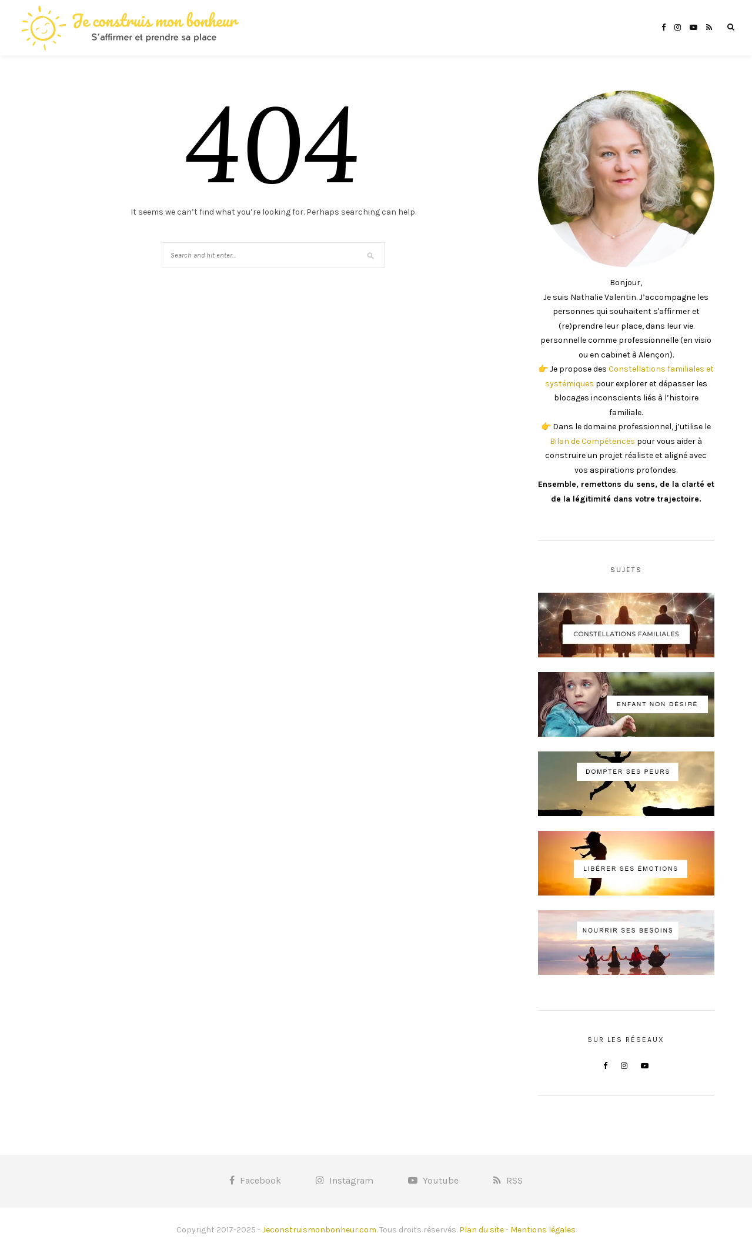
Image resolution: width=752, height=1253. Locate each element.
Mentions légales (543, 1230)
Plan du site (481, 1230)
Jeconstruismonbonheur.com (319, 1230)
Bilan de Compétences (592, 441)
